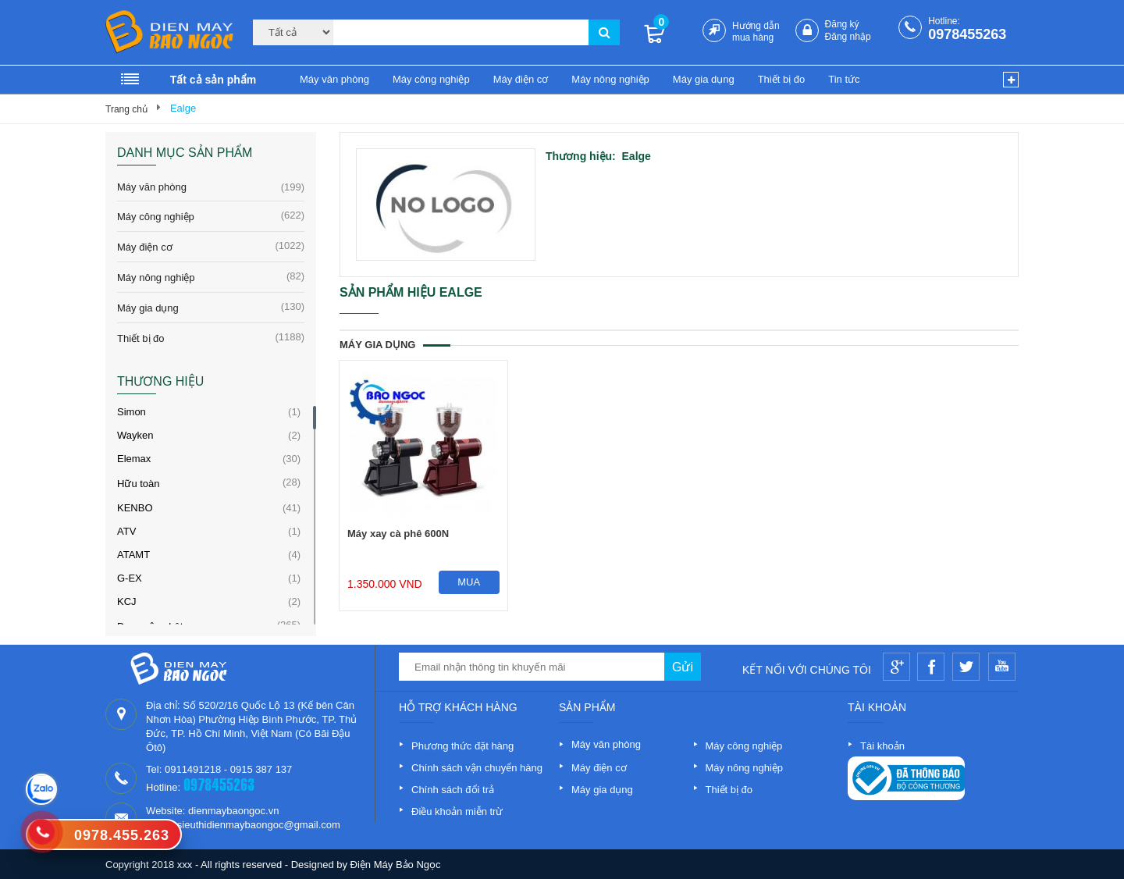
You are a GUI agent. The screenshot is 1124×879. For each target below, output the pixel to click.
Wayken (135, 435)
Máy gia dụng (704, 79)
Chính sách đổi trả (452, 789)
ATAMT (133, 554)
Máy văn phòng (334, 79)
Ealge (183, 108)
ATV (126, 531)
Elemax (134, 458)
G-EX (129, 578)
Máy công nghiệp (431, 79)
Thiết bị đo (782, 79)
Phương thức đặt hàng (462, 746)
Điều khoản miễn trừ (457, 811)
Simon (131, 412)
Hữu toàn (138, 483)
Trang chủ (126, 109)
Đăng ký (842, 24)
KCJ (127, 601)
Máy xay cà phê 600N (398, 533)
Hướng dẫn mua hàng (756, 31)
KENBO (135, 508)
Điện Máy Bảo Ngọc (395, 864)
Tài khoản (882, 746)
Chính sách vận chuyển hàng (476, 768)
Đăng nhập (848, 36)
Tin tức (843, 79)
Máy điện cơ (521, 79)
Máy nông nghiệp (610, 79)
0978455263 (967, 34)
